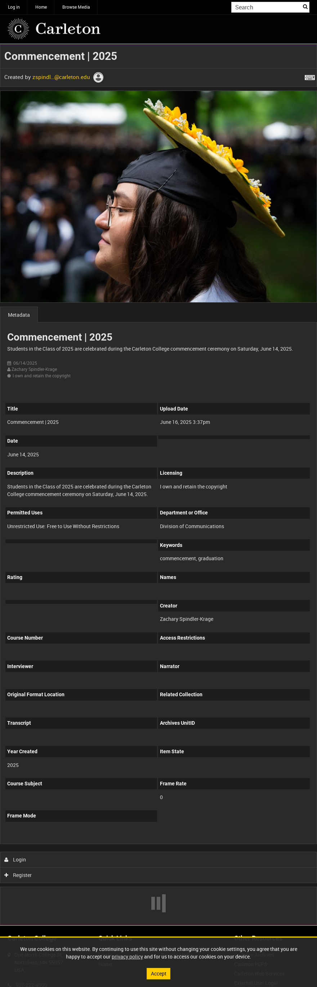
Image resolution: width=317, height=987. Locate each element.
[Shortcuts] (310, 76)
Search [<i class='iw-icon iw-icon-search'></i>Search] (305, 6)
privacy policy (127, 956)
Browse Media (76, 7)
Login (15, 859)
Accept (158, 973)
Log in (14, 7)
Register (18, 875)
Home (41, 7)
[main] (158, 484)
